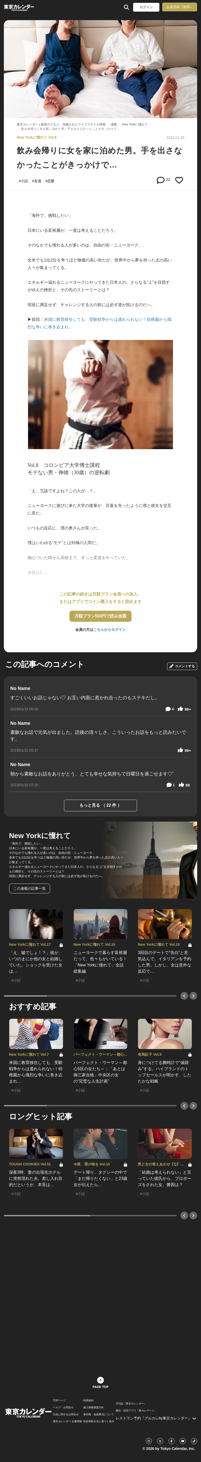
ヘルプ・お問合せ (63, 1407)
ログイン (146, 7)
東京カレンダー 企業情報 (67, 1421)
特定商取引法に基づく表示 (98, 1421)
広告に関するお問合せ (66, 1414)
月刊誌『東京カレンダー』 (131, 1403)
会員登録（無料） (179, 7)
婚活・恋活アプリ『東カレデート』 (136, 1410)
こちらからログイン (109, 629)
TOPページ (59, 1400)
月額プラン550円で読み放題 (101, 616)
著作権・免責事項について (98, 1414)
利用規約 (88, 1400)
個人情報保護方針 (93, 1407)
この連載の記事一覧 (29, 888)
